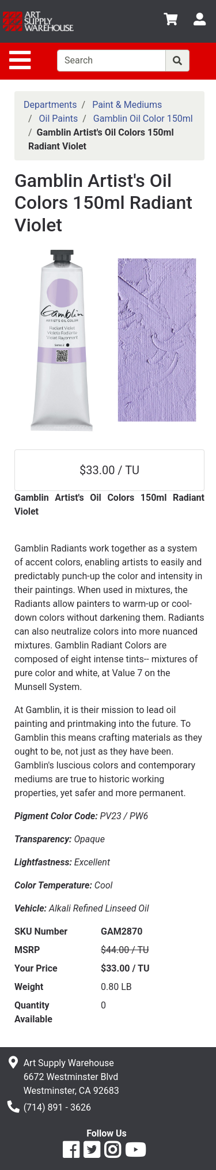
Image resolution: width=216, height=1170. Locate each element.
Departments (50, 104)
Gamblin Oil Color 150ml (143, 118)
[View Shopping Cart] (170, 21)
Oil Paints (58, 118)
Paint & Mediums (127, 104)
